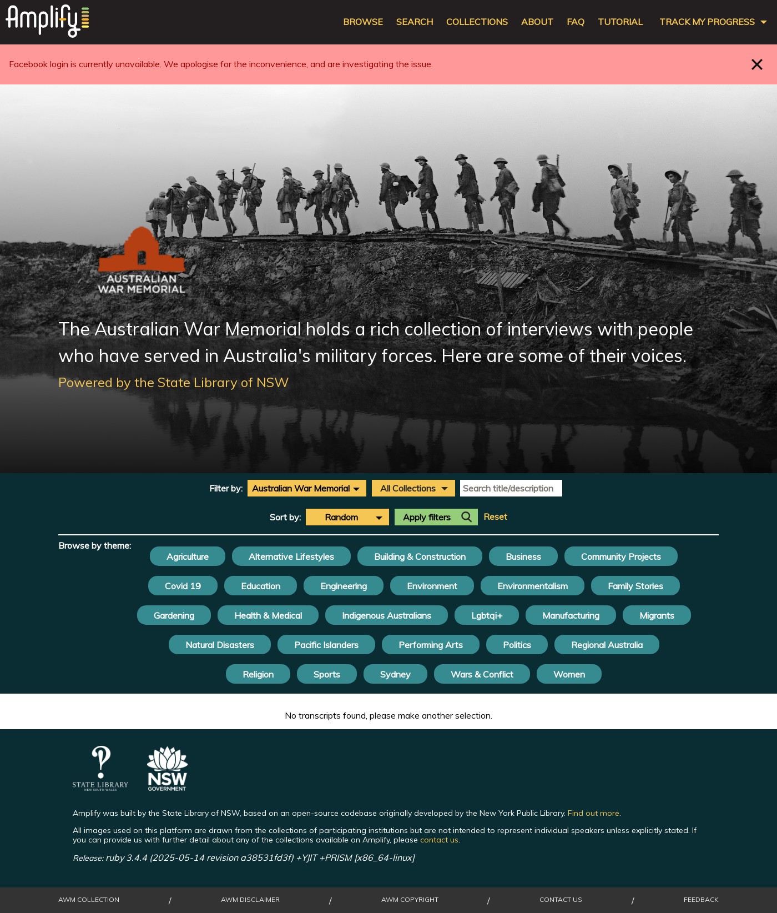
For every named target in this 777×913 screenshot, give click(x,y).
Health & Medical (268, 615)
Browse (363, 22)
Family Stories (635, 585)
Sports (327, 674)
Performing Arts (430, 644)
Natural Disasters (219, 644)
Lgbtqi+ (486, 615)
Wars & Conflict (482, 674)
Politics (517, 644)
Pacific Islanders (326, 644)
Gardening (174, 615)
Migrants (656, 615)
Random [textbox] (341, 517)
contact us (439, 840)
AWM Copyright (409, 900)
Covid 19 (183, 585)
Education (260, 585)
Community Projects (621, 556)
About (537, 22)
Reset (495, 516)
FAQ (575, 22)
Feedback (701, 900)
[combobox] (307, 488)
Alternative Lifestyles (291, 556)
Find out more (593, 813)
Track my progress (707, 22)
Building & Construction (420, 556)
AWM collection (88, 900)
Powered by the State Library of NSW (173, 382)
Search (414, 22)
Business (523, 556)
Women (569, 674)
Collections (477, 22)
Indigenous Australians (386, 615)
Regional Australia (607, 644)
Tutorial (620, 22)
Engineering (343, 585)
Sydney (395, 674)
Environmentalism (532, 585)
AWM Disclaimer (250, 900)
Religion (258, 674)
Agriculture (188, 556)
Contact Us (560, 900)
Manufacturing (570, 615)
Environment (432, 585)
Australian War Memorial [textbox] (301, 488)
